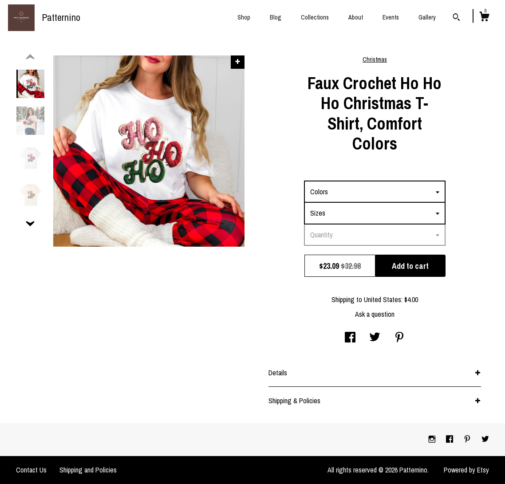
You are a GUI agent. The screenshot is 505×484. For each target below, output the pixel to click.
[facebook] (450, 439)
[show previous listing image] (30, 57)
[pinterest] (468, 439)
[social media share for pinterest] (399, 338)
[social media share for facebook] (350, 338)
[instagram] (433, 439)
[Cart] (484, 17)
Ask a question (375, 314)
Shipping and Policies (88, 470)
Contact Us (31, 470)
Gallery (427, 17)
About (355, 17)
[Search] (456, 18)
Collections (315, 17)
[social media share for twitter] (375, 338)
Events (391, 17)
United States (382, 299)
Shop (243, 17)
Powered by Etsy (466, 470)
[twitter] (485, 439)
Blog (275, 17)
